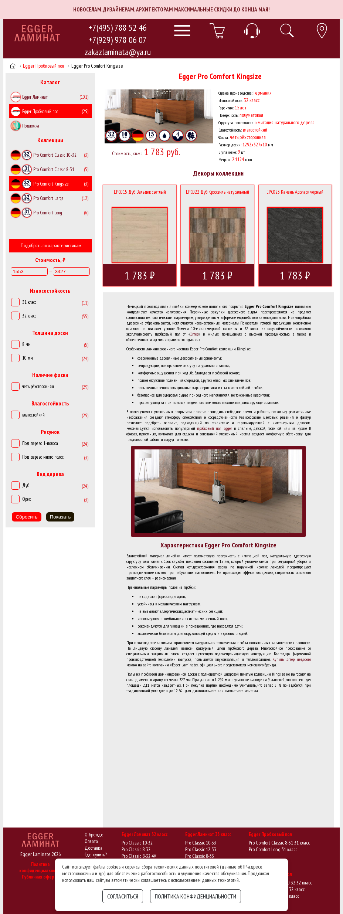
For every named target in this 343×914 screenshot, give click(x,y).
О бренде (94, 834)
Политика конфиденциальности (40, 867)
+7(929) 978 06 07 (118, 39)
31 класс (29, 302)
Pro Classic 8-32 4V (139, 856)
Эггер (194, 334)
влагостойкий (33, 415)
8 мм (26, 344)
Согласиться (122, 896)
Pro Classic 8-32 (136, 849)
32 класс (29, 316)
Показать (60, 517)
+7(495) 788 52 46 (118, 27)
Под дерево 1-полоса (40, 443)
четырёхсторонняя (38, 386)
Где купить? (96, 854)
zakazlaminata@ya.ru (118, 52)
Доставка (93, 848)
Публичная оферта (40, 877)
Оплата (91, 841)
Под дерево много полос (43, 457)
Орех (26, 499)
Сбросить (26, 517)
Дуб (25, 485)
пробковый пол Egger (214, 428)
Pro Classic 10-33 (200, 842)
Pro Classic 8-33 (199, 856)
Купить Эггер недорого (291, 659)
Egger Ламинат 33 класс (208, 834)
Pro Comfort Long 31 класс (273, 849)
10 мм (27, 358)
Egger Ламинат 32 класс (144, 834)
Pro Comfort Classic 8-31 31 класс (279, 842)
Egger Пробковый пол (43, 65)
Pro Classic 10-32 (137, 842)
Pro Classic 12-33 (200, 849)
